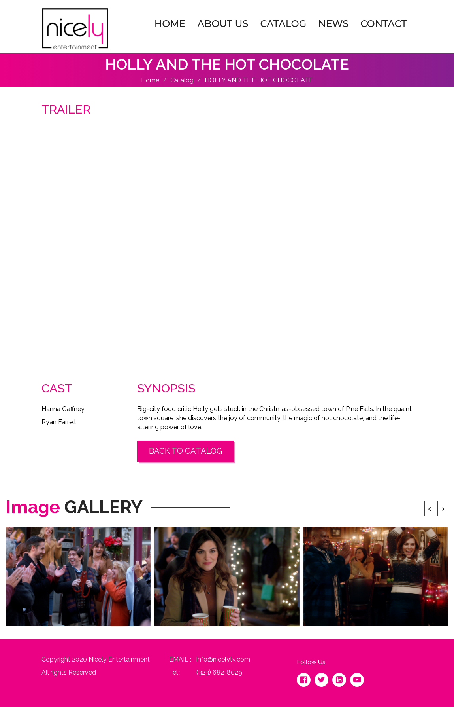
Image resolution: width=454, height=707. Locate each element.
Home (170, 23)
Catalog (283, 23)
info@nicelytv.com (223, 659)
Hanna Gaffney (63, 409)
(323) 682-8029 (219, 672)
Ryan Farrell (58, 422)
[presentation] (429, 508)
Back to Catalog (185, 451)
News (333, 23)
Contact (383, 23)
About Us (222, 23)
